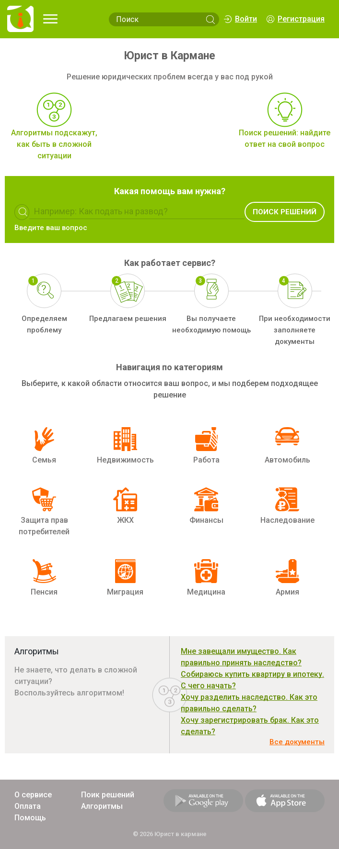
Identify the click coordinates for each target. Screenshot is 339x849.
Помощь (30, 817)
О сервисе (33, 794)
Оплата (27, 806)
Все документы (297, 742)
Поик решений (107, 794)
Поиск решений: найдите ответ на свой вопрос (284, 138)
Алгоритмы (102, 806)
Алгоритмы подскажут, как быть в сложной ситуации (54, 144)
